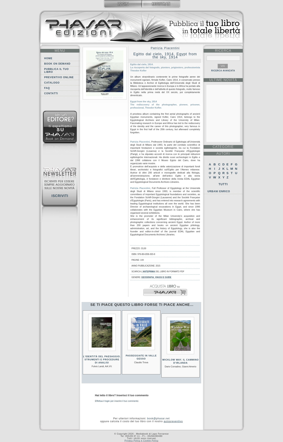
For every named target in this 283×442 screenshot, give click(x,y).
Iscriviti (59, 196)
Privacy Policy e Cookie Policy (142, 441)
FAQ (47, 88)
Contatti (51, 93)
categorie (223, 147)
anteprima (149, 271)
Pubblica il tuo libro (56, 70)
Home (48, 58)
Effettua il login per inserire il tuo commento (117, 401)
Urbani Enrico (218, 191)
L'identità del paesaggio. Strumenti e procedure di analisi (102, 359)
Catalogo (52, 82)
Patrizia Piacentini (165, 48)
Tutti (223, 184)
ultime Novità (223, 80)
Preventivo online (59, 77)
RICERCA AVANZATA (223, 71)
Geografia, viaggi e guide (156, 277)
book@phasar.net (158, 418)
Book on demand (57, 63)
